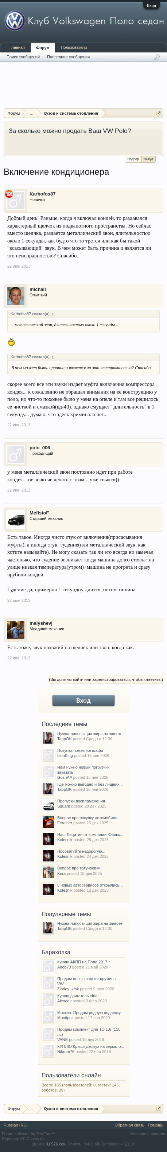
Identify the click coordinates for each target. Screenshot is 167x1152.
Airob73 (64, 967)
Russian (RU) (16, 1125)
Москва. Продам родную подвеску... (90, 1012)
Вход (151, 5)
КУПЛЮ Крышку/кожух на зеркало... (90, 1046)
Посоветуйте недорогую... (81, 851)
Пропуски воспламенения (81, 801)
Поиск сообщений (23, 57)
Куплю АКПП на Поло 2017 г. (83, 962)
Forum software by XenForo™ (28, 1134)
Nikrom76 (65, 1051)
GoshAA (64, 777)
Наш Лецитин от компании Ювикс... (90, 834)
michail (38, 289)
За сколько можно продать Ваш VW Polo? (70, 130)
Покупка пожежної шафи (80, 750)
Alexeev (64, 1001)
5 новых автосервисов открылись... (90, 885)
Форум (43, 48)
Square (63, 806)
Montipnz (65, 1017)
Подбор (133, 159)
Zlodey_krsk (68, 989)
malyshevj (41, 623)
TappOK (64, 739)
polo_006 (40, 447)
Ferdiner (64, 823)
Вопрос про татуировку (78, 868)
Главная (17, 47)
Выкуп (148, 158)
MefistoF (39, 513)
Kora (61, 873)
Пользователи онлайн (71, 1075)
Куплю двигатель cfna (77, 996)
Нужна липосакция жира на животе (90, 733)
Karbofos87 (43, 194)
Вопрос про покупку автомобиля (87, 818)
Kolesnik (65, 839)
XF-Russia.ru (31, 1139)
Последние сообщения (68, 57)
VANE (62, 1039)
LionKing (65, 755)
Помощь (156, 1125)
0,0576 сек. (56, 1144)
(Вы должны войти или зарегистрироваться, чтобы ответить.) (106, 679)
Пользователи (74, 47)
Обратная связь (129, 1125)
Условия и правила (147, 1134)
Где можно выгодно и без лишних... (90, 784)
